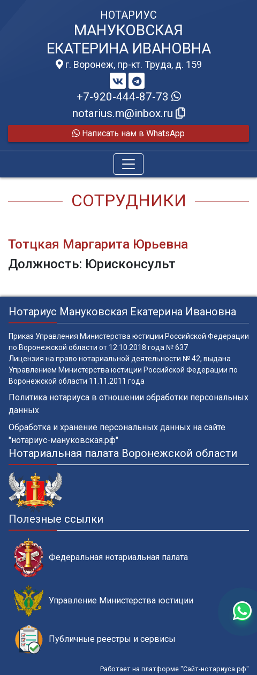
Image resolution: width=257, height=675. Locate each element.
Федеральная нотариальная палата (101, 557)
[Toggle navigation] (128, 164)
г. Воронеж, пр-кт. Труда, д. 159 (129, 64)
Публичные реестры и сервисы (95, 639)
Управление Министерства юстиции (103, 601)
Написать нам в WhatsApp (128, 133)
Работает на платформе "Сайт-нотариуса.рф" (174, 669)
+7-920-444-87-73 (129, 96)
